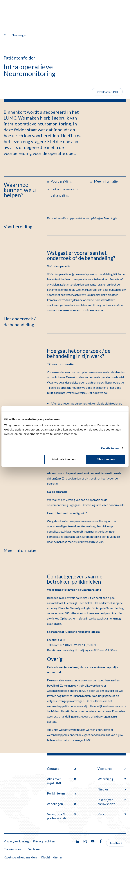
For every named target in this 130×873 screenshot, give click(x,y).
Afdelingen (61, 804)
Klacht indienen (52, 857)
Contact (61, 769)
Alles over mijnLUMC (61, 781)
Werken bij (112, 779)
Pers (112, 814)
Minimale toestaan (64, 459)
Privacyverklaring (16, 841)
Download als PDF (107, 92)
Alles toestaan (105, 459)
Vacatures (112, 769)
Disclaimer (34, 849)
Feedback (116, 843)
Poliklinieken (61, 793)
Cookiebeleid (13, 849)
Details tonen (110, 448)
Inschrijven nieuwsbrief (112, 802)
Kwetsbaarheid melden (20, 857)
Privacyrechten (44, 841)
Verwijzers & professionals (61, 816)
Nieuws (112, 789)
